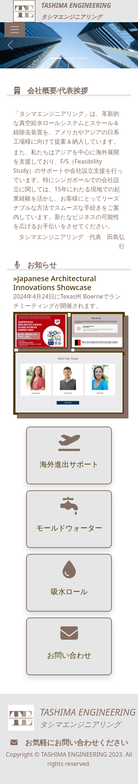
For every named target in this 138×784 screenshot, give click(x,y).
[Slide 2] (69, 58)
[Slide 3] (82, 58)
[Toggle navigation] (14, 29)
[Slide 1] (55, 58)
